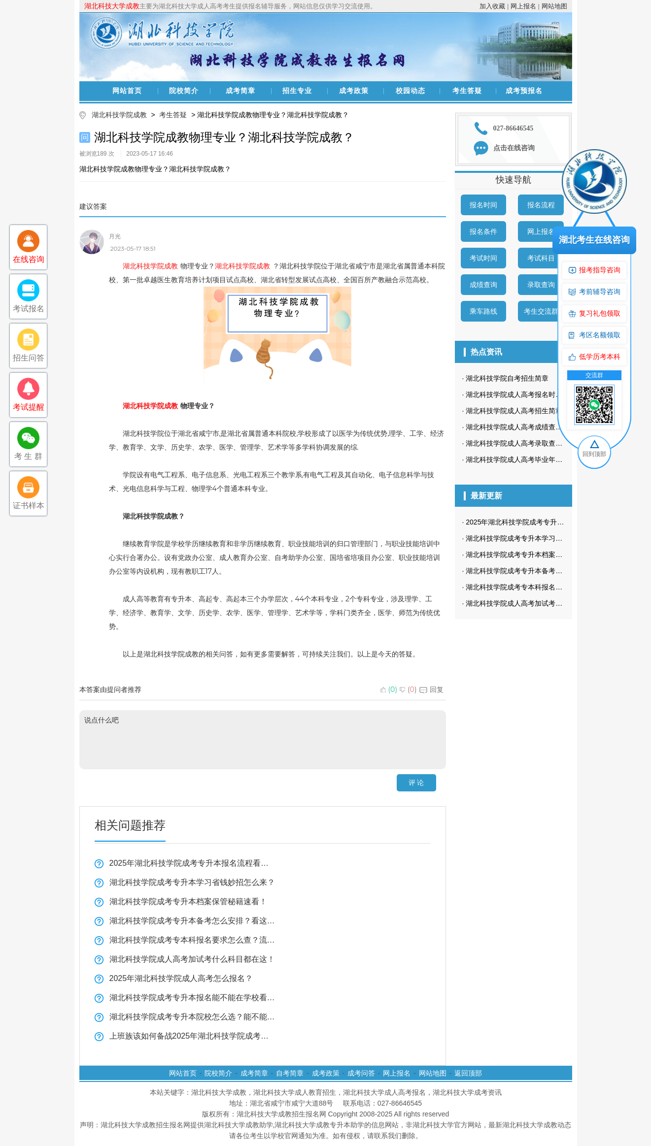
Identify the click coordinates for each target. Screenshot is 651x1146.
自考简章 (290, 1073)
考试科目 (541, 258)
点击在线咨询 (514, 148)
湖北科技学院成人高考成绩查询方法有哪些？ (535, 427)
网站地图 (554, 6)
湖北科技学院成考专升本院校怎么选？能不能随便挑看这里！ (192, 1017)
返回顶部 (468, 1073)
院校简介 (184, 91)
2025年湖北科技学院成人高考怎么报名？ (181, 978)
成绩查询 (483, 285)
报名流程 (541, 205)
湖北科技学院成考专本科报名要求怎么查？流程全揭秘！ (192, 940)
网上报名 (523, 6)
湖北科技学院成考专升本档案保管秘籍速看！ (188, 901)
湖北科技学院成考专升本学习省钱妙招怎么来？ (192, 882)
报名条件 (483, 231)
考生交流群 (541, 311)
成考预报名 (524, 91)
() (389, 689)
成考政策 (354, 91)
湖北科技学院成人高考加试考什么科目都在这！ (192, 959)
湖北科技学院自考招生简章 (507, 378)
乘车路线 (483, 311)
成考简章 (240, 91)
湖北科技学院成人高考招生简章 (514, 411)
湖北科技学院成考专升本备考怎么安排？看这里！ (192, 921)
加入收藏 (492, 6)
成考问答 (361, 1073)
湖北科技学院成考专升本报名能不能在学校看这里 (192, 997)
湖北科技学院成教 (119, 115)
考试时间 (483, 258)
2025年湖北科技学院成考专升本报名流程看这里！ (192, 863)
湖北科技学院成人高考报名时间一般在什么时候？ (541, 394)
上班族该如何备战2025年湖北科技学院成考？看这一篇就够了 (192, 1036)
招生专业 (297, 91)
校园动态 (410, 91)
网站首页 (127, 91)
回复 (431, 689)
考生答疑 (467, 91)
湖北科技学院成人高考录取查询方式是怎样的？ (538, 443)
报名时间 (483, 205)
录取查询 (541, 285)
